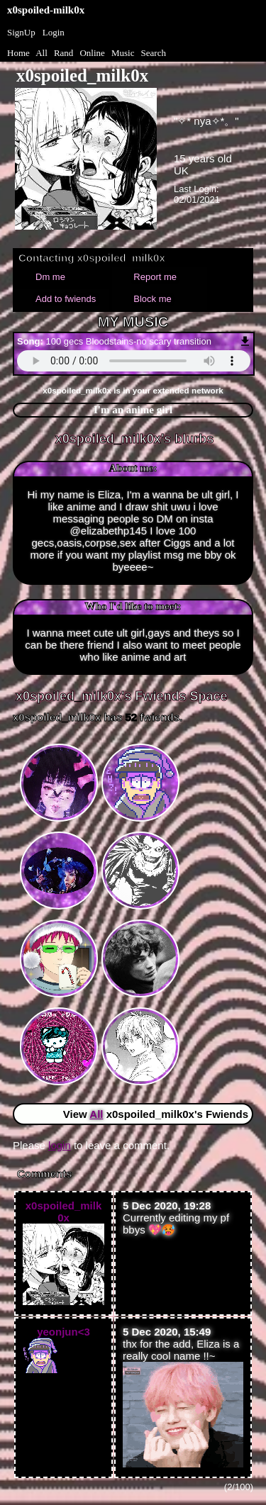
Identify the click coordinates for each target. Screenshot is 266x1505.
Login (54, 32)
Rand (63, 52)
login (59, 1145)
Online (91, 52)
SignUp (21, 32)
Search (153, 52)
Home (18, 52)
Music (123, 52)
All (42, 52)
